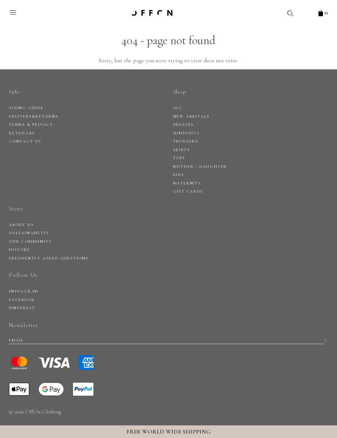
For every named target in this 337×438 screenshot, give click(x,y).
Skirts (181, 149)
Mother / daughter (200, 166)
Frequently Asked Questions (49, 258)
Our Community (30, 241)
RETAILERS (22, 133)
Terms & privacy (31, 124)
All (177, 107)
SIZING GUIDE (26, 107)
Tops (179, 158)
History (19, 249)
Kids (178, 174)
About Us (21, 224)
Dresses (183, 124)
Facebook (21, 299)
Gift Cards (188, 191)
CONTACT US (25, 141)
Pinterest (22, 307)
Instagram (24, 291)
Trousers (185, 141)
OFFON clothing (152, 13)
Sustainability (29, 233)
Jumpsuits (186, 133)
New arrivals (191, 116)
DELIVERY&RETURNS (34, 116)
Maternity (187, 183)
